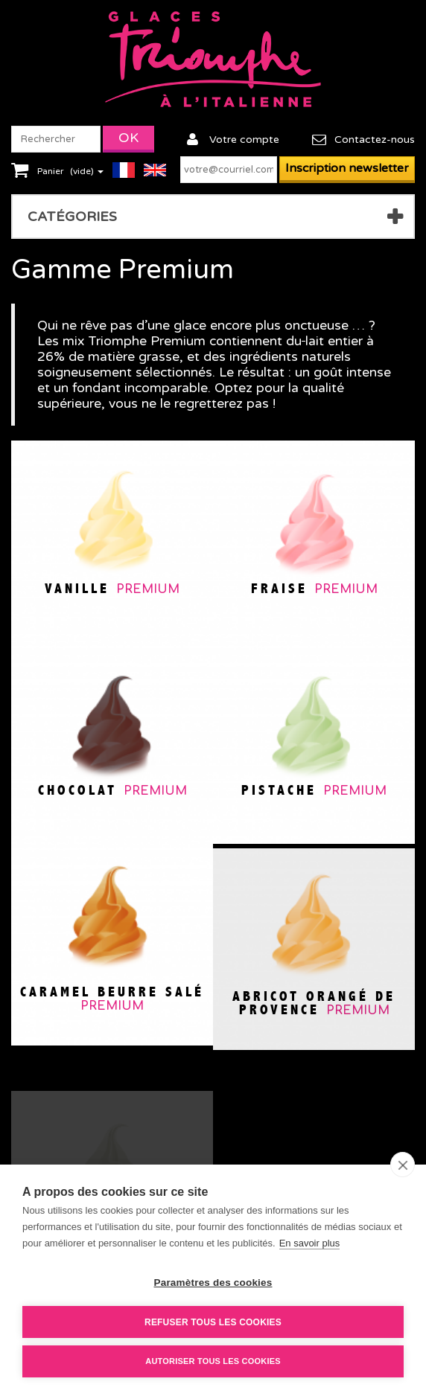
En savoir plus (309, 1243)
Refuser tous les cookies (213, 1322)
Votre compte (244, 139)
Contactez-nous (374, 139)
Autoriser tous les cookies (212, 1361)
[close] (402, 1164)
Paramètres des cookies (213, 1282)
